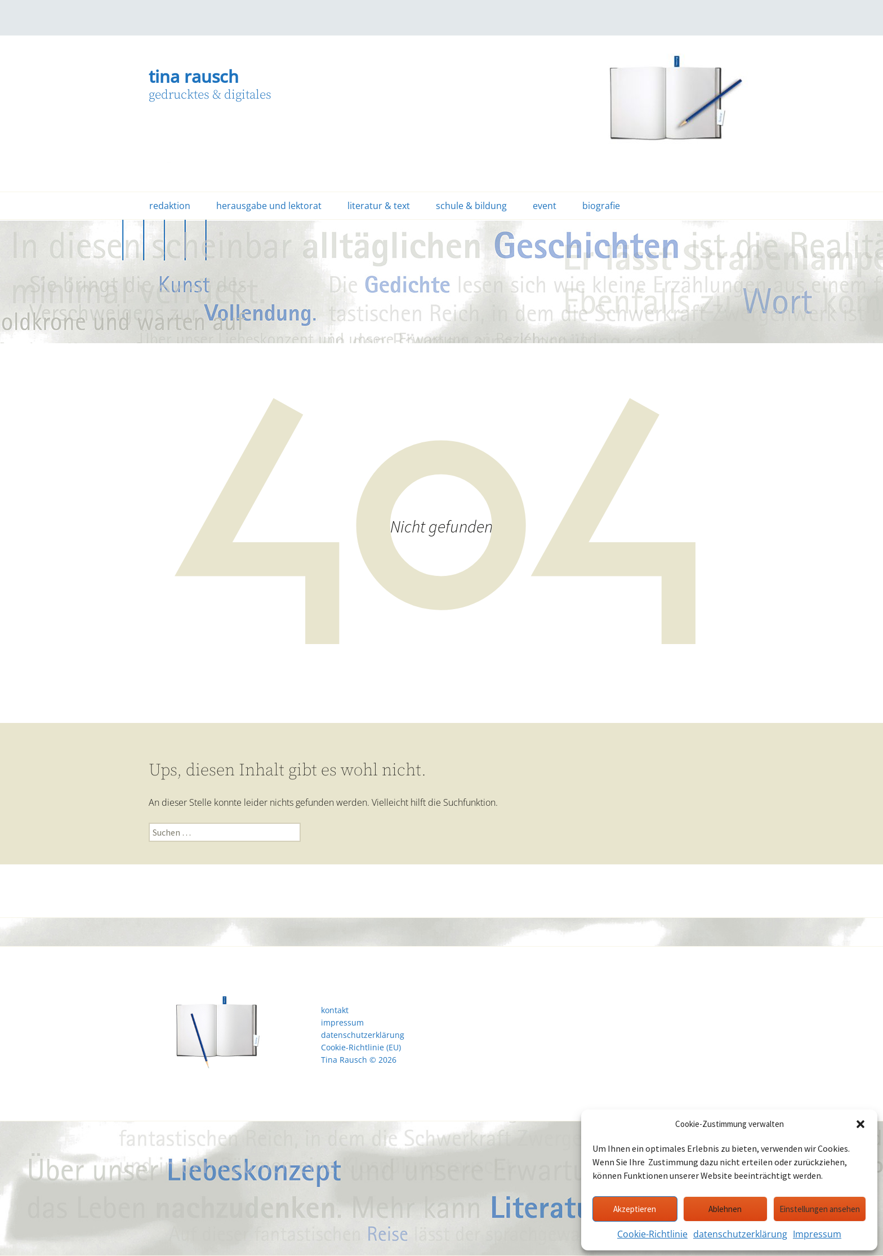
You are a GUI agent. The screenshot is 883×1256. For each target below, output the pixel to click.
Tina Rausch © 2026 (358, 1060)
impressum (342, 1022)
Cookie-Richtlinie (652, 1234)
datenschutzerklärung (740, 1234)
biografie (601, 205)
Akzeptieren (634, 1209)
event (544, 205)
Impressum (817, 1234)
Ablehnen (725, 1209)
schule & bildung (471, 205)
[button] (860, 1124)
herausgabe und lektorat (269, 205)
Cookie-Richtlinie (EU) (361, 1047)
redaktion (169, 205)
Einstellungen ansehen (819, 1209)
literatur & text (378, 205)
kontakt (335, 1010)
